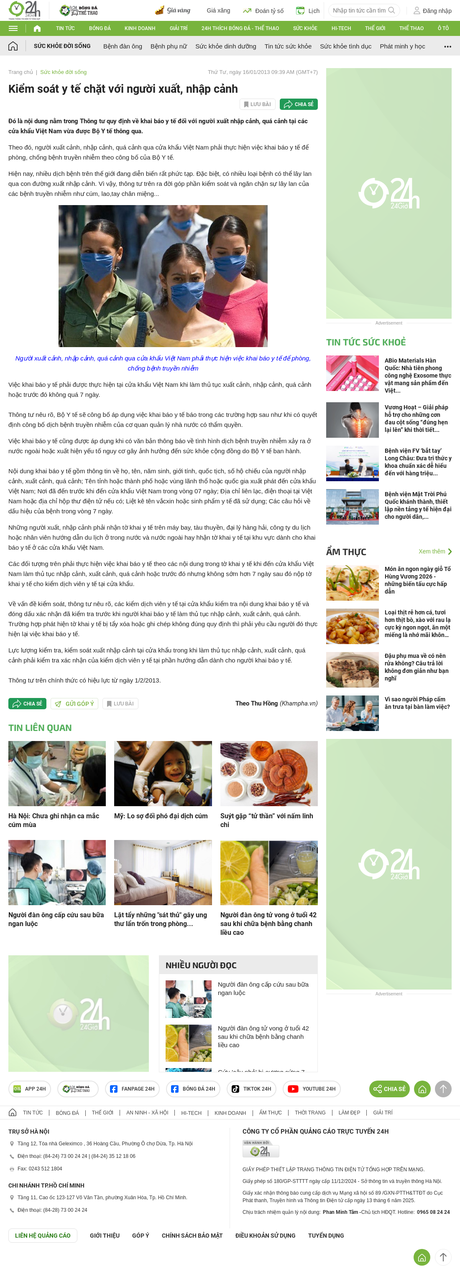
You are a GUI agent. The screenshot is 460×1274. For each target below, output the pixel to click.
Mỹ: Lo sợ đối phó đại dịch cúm (161, 816)
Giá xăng (218, 10)
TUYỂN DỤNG (326, 1235)
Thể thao (411, 28)
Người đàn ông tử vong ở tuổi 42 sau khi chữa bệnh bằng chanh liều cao (268, 923)
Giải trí (178, 28)
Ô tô (443, 28)
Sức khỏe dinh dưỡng (225, 46)
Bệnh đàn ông (122, 46)
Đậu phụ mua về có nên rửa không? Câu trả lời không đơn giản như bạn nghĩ (417, 667)
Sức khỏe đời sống (62, 46)
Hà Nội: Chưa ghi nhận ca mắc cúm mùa (53, 820)
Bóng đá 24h (193, 1089)
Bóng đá (100, 28)
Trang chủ (20, 72)
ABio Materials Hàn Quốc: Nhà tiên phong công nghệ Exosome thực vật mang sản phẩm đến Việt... (418, 375)
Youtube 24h (312, 1089)
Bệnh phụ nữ (169, 46)
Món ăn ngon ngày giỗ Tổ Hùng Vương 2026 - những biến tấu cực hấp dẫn (418, 580)
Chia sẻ (304, 104)
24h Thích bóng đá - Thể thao (240, 28)
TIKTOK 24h (251, 1089)
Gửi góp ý (74, 703)
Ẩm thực (346, 551)
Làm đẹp (349, 1113)
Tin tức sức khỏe (288, 46)
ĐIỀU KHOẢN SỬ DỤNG (265, 1235)
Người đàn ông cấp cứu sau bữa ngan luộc (56, 919)
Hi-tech (341, 28)
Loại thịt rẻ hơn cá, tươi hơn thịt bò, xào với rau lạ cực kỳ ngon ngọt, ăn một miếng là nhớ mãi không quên (418, 624)
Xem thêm (432, 551)
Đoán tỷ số (263, 10)
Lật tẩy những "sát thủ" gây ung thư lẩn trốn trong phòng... (160, 919)
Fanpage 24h (132, 1089)
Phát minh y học (402, 46)
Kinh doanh (140, 28)
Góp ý (140, 1235)
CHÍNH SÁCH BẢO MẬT (192, 1235)
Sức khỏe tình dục (345, 46)
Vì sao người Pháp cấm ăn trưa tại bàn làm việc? (417, 703)
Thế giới (375, 28)
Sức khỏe (305, 28)
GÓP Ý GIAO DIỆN (24, 1263)
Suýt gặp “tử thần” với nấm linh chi (266, 820)
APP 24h (29, 1089)
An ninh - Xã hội (147, 1113)
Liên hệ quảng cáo (43, 1235)
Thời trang (310, 1113)
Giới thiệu (105, 1235)
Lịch (308, 10)
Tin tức (65, 28)
